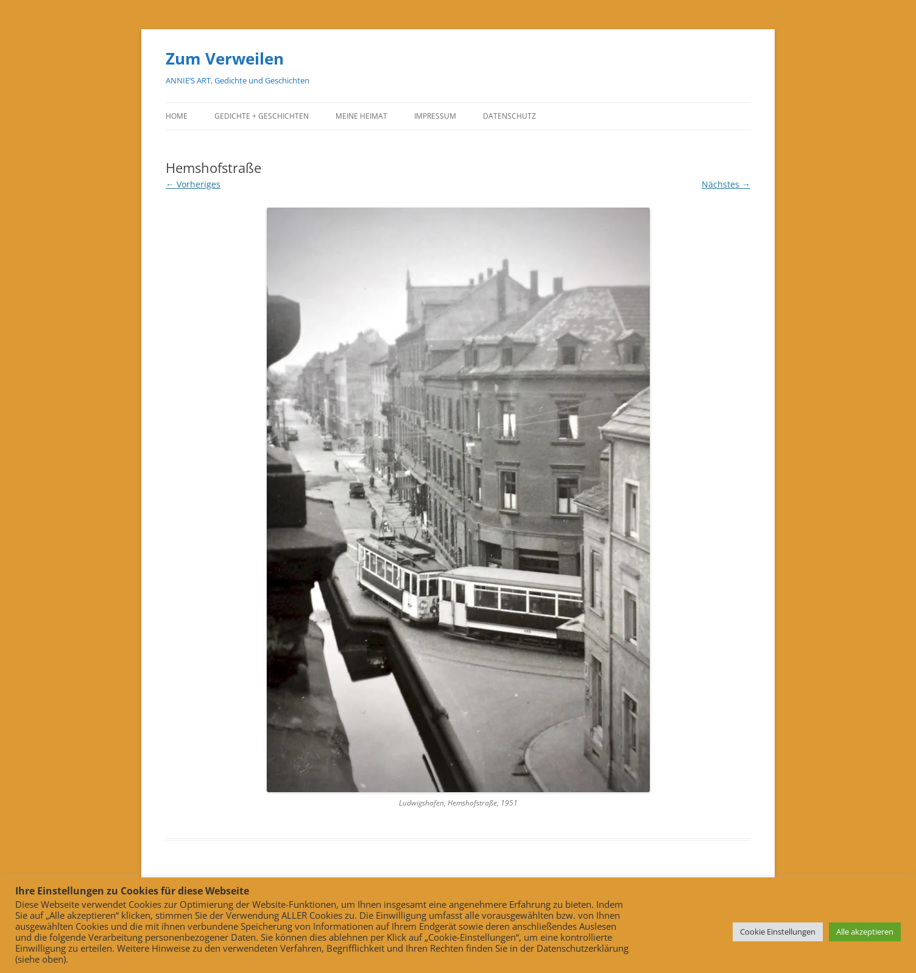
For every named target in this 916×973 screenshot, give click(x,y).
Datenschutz (509, 116)
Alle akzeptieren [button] (864, 931)
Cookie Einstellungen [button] (778, 931)
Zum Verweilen (225, 58)
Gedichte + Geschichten (261, 116)
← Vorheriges (193, 184)
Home (177, 116)
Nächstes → (726, 184)
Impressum (435, 116)
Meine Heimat (361, 116)
